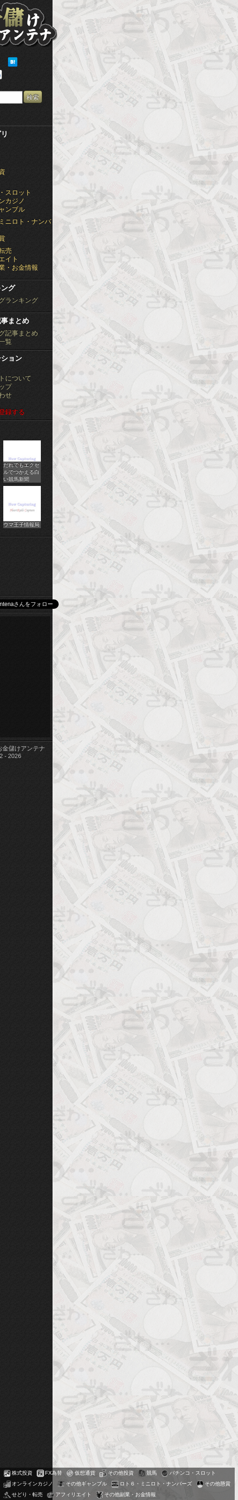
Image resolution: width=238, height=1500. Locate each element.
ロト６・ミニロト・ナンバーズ (156, 1483)
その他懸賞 (217, 1483)
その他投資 (121, 1473)
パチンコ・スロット (192, 1473)
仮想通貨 (85, 1473)
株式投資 (22, 1473)
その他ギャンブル (86, 1483)
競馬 (151, 1473)
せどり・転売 (27, 1494)
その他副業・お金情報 (130, 1494)
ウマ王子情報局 (21, 524)
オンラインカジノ (32, 1483)
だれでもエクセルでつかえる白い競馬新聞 (21, 472)
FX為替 (53, 1473)
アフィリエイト (73, 1494)
